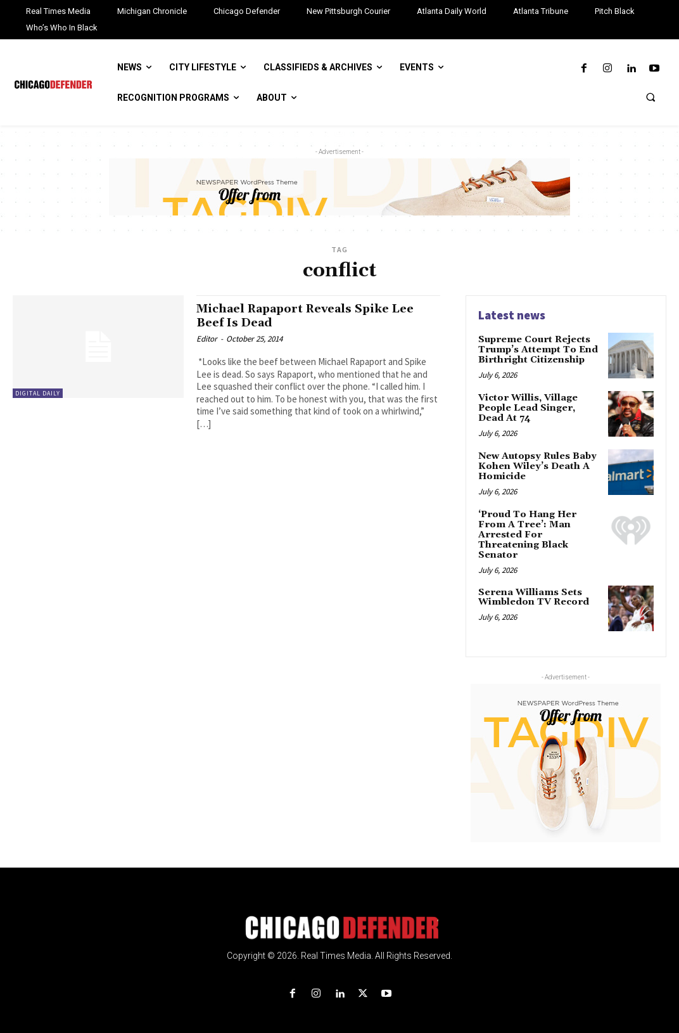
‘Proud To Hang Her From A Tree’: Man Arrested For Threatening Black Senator (539, 529)
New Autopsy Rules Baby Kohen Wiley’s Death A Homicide (536, 466)
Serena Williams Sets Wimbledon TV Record (532, 585)
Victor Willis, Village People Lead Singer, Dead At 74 (539, 407)
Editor (206, 338)
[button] (650, 97)
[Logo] (339, 916)
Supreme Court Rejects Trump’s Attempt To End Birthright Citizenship (536, 349)
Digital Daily (37, 393)
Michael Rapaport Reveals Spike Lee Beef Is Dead (314, 315)
